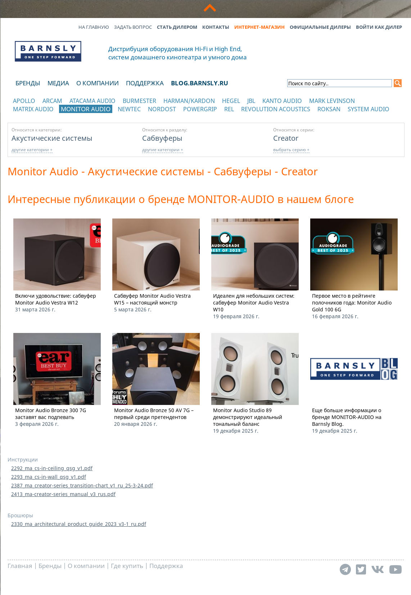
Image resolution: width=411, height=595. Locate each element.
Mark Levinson (332, 101)
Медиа (58, 83)
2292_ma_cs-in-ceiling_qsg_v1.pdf (51, 468)
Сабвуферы (162, 138)
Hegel (231, 101)
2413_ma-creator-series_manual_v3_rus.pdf (63, 494)
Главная (20, 566)
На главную (93, 27)
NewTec (129, 109)
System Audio (368, 109)
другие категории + (32, 150)
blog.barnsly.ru (199, 83)
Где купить (127, 566)
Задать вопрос (133, 27)
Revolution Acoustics (275, 109)
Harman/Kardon (189, 101)
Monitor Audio (85, 109)
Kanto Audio (282, 101)
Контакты (215, 27)
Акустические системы (52, 138)
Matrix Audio (33, 109)
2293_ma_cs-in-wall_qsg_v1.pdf (48, 476)
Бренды (27, 83)
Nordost (162, 109)
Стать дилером (177, 27)
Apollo (24, 101)
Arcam (52, 101)
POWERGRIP (200, 109)
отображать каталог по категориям (48, 116)
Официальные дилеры (320, 27)
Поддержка (145, 83)
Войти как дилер (379, 27)
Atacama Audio (92, 101)
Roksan (328, 109)
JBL (251, 101)
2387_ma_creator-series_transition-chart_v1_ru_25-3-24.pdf (82, 485)
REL (229, 109)
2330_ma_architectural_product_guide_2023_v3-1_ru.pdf (78, 523)
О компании (97, 83)
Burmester (139, 101)
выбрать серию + (291, 150)
